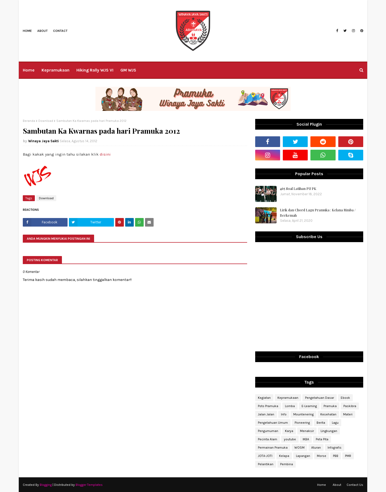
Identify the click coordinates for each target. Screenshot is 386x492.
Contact (60, 31)
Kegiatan (264, 398)
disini (105, 154)
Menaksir (307, 431)
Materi (347, 414)
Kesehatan (328, 414)
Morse (321, 456)
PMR (348, 456)
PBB (335, 456)
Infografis (335, 447)
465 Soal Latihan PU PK (298, 188)
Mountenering (303, 414)
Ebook (345, 398)
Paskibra (349, 406)
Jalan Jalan (266, 414)
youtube (290, 439)
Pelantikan (265, 464)
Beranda (29, 121)
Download (45, 121)
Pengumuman (268, 431)
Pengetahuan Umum (273, 423)
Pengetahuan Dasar (319, 398)
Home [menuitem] (29, 70)
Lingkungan (329, 431)
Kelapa (284, 456)
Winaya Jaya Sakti (43, 141)
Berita (321, 423)
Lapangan (303, 456)
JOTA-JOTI (265, 456)
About (42, 31)
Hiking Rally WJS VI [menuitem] (94, 70)
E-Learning (309, 406)
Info (284, 414)
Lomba (290, 406)
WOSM (299, 447)
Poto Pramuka (268, 406)
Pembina (286, 464)
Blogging (46, 485)
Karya (289, 431)
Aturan (316, 447)
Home (27, 31)
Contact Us (355, 485)
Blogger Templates (89, 485)
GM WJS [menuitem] (128, 70)
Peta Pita (322, 439)
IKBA (306, 439)
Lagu (335, 423)
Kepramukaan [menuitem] (55, 70)
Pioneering (302, 423)
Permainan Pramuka (273, 447)
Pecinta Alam (267, 439)
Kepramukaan (287, 398)
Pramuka (330, 406)
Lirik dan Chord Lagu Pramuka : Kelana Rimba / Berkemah (318, 212)
